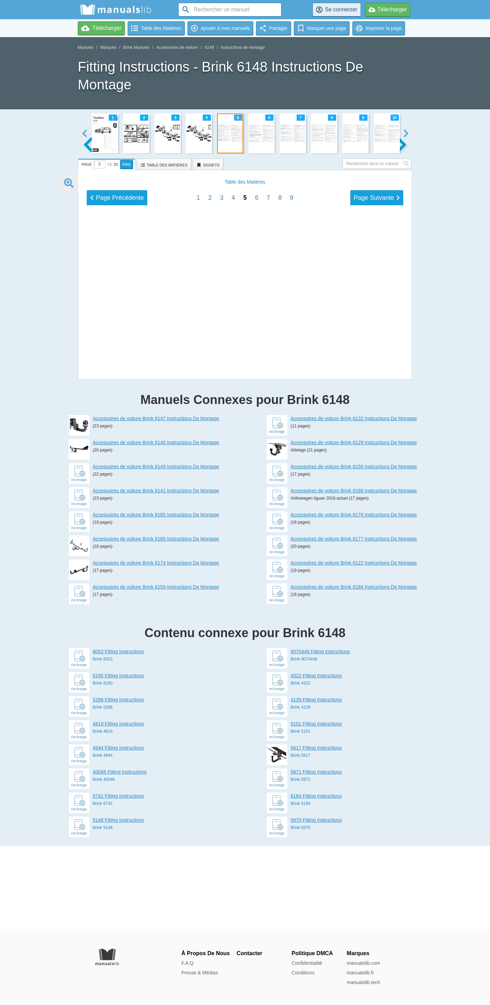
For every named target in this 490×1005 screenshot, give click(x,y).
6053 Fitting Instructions (118, 736)
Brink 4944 (103, 840)
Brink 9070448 (304, 744)
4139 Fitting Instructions (316, 784)
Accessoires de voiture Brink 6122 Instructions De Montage (354, 648)
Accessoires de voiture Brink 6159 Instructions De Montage (156, 672)
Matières (245, 404)
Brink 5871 (300, 864)
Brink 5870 (300, 912)
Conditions (303, 972)
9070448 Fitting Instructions (320, 736)
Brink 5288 (103, 792)
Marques (108, 47)
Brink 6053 (103, 744)
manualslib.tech (363, 982)
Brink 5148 (103, 912)
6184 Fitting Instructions (316, 881)
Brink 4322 (300, 768)
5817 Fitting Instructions (316, 832)
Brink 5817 (300, 840)
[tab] (107, 163)
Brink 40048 (104, 864)
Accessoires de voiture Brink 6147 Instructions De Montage (156, 503)
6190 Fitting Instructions (118, 760)
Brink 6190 (103, 768)
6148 (209, 47)
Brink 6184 (300, 888)
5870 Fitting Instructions (316, 905)
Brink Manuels (136, 47)
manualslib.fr (360, 972)
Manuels (85, 47)
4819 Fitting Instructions (118, 808)
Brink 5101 (300, 816)
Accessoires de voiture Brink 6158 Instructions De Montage (354, 551)
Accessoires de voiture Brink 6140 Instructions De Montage (156, 527)
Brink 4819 (103, 816)
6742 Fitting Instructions (118, 881)
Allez (126, 164)
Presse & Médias (199, 972)
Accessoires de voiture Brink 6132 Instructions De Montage (354, 503)
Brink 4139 (300, 792)
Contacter (250, 953)
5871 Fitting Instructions (316, 857)
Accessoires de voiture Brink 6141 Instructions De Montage (156, 575)
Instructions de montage (243, 47)
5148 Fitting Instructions (118, 905)
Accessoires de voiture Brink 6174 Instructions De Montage (156, 648)
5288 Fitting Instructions (118, 784)
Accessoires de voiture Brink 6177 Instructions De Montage (354, 623)
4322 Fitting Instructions (316, 760)
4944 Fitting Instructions (118, 832)
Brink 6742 (103, 888)
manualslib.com (363, 963)
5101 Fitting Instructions (316, 808)
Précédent (117, 420)
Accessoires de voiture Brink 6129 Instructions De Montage (354, 527)
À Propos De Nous (205, 953)
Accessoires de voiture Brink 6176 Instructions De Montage (354, 599)
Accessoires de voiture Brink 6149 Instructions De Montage (156, 551)
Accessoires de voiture (177, 47)
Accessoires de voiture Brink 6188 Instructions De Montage (354, 575)
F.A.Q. (188, 963)
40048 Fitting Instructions (120, 857)
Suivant (377, 420)
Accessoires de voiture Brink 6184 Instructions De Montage (354, 672)
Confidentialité (307, 963)
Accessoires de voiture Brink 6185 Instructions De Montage (156, 599)
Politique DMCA (312, 953)
